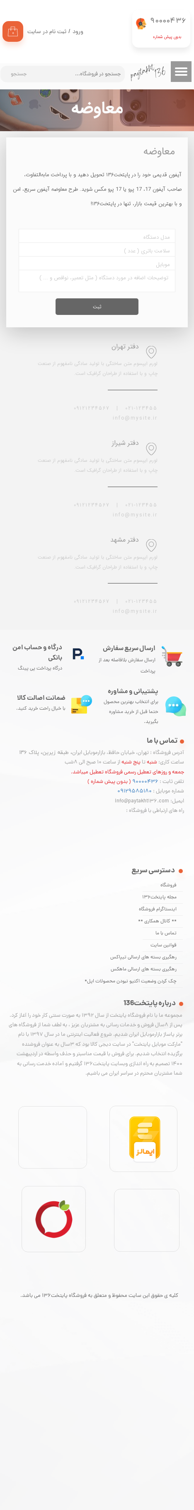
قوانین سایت (163, 945)
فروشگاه (168, 885)
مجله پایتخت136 (160, 897)
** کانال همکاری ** (160, 921)
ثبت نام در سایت (46, 32)
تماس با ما (166, 933)
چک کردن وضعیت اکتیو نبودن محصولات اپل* (160, 981)
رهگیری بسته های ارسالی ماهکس (160, 969)
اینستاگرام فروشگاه (160, 909)
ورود (78, 32)
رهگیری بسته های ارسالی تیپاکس (160, 957)
